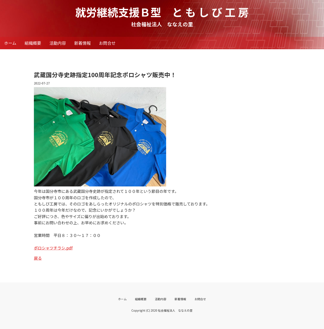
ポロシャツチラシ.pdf (53, 248)
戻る (38, 258)
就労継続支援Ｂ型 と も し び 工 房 (162, 12)
